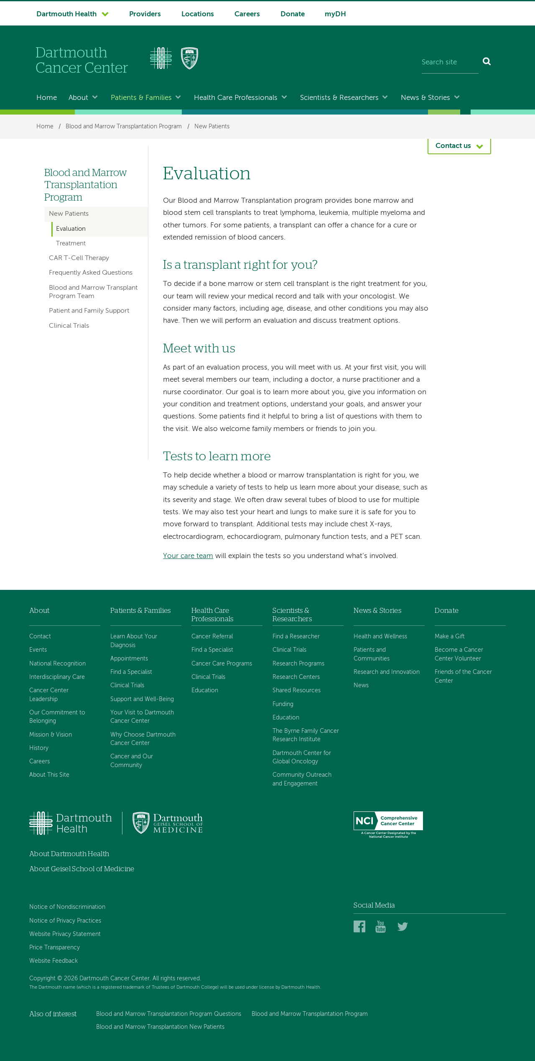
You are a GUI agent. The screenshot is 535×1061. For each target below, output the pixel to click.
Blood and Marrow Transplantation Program (124, 127)
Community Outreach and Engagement (302, 779)
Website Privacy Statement (65, 934)
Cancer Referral (212, 637)
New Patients (211, 127)
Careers (247, 14)
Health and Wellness (380, 637)
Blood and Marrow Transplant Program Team (93, 292)
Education (204, 691)
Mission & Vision (50, 735)
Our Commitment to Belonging (57, 717)
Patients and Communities (372, 654)
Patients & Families (141, 98)
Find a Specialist (131, 672)
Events (38, 650)
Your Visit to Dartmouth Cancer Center (142, 717)
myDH (335, 14)
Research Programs (298, 664)
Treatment (71, 243)
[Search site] (450, 63)
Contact (40, 637)
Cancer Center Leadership (49, 695)
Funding (283, 704)
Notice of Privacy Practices (65, 921)
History (38, 748)
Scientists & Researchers (339, 98)
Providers (145, 14)
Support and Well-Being (142, 699)
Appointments (129, 659)
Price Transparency (54, 948)
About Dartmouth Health (69, 853)
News (361, 686)
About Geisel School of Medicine (82, 868)
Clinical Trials (69, 326)
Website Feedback (53, 961)
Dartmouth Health (66, 14)
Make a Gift (450, 637)
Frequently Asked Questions (90, 273)
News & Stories (425, 98)
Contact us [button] (453, 146)
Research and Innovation (387, 672)
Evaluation (71, 229)
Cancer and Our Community (131, 761)
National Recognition (57, 664)
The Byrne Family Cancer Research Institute (306, 735)
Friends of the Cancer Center (463, 676)
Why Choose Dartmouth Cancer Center (143, 739)
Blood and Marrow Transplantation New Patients (160, 1027)
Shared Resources (297, 691)
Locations (197, 14)
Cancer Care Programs (221, 664)
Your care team (188, 556)
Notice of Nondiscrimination (67, 907)
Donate (292, 14)
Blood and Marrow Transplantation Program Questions (168, 1014)
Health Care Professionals (236, 98)
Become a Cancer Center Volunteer (459, 654)
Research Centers (296, 677)
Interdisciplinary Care (57, 677)
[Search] (487, 63)
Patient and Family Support (89, 311)
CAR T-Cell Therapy (79, 258)
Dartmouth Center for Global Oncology (302, 757)
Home (46, 98)
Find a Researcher (296, 637)
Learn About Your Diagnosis (133, 641)
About (78, 98)
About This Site (49, 775)
